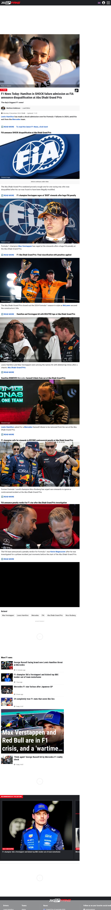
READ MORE (9, 127)
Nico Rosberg (71, 615)
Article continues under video (40, 181)
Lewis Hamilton (7, 117)
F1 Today (3, 90)
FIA (43, 615)
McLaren (66, 305)
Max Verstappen (25, 246)
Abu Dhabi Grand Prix (17, 367)
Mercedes (16, 119)
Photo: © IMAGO (6, 86)
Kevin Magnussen (57, 552)
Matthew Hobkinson (14, 108)
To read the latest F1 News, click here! (32, 127)
